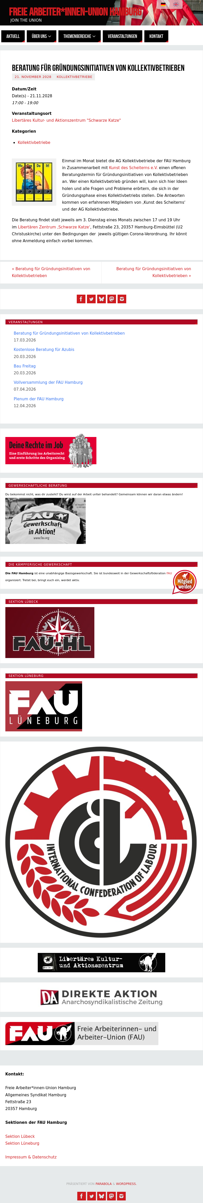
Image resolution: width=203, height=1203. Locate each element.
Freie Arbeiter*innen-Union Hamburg (75, 12)
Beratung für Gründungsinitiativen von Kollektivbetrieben (51, 272)
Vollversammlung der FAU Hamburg (48, 382)
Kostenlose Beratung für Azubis (44, 349)
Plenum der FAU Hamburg (39, 399)
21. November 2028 (33, 77)
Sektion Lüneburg (22, 1143)
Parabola (104, 1184)
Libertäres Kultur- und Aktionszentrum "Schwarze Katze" (66, 120)
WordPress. (126, 1184)
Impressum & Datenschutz (31, 1157)
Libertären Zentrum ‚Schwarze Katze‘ (54, 227)
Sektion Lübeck (20, 1136)
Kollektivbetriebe (74, 77)
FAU (169, 573)
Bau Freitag (25, 366)
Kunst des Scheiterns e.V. (133, 168)
